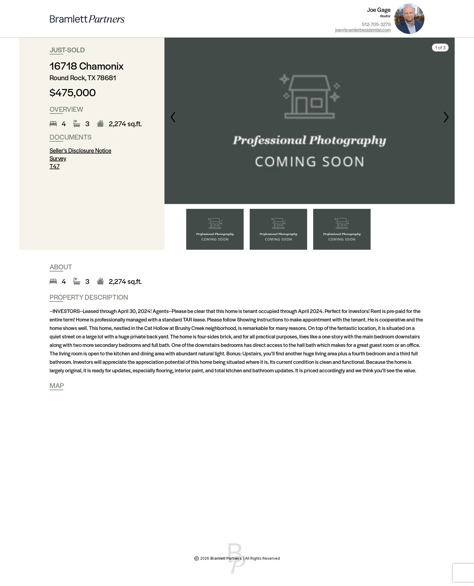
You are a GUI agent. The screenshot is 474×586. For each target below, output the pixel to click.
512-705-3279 (376, 24)
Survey (58, 158)
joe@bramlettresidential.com (363, 29)
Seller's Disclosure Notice (80, 150)
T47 (55, 166)
